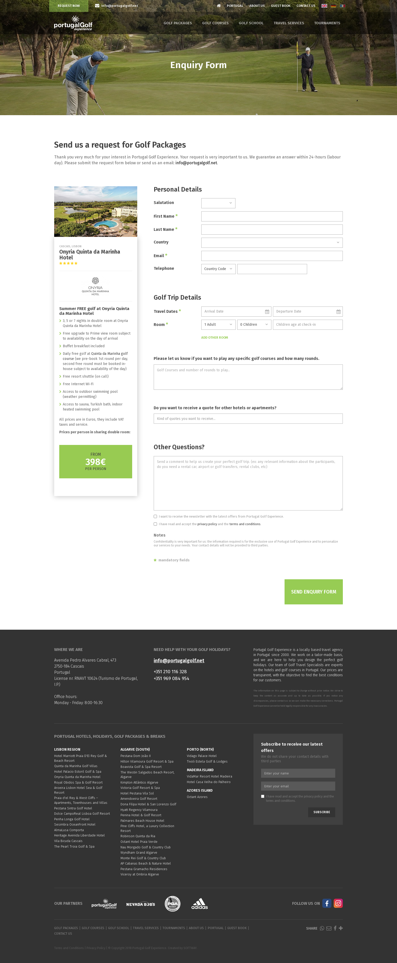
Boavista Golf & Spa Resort (141, 767)
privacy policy (207, 524)
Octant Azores (197, 797)
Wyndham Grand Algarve (139, 852)
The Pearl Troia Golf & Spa (74, 846)
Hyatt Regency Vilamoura (139, 810)
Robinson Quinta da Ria (138, 836)
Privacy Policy (96, 948)
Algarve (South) (135, 749)
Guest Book (280, 6)
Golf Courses (215, 23)
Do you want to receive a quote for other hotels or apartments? (215, 407)
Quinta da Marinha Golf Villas (75, 766)
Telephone (164, 268)
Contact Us (305, 6)
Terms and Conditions (69, 948)
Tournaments (327, 23)
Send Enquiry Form (313, 592)
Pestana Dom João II (136, 756)
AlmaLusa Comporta (69, 830)
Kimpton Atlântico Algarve (139, 782)
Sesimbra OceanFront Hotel (74, 824)
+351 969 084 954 (171, 678)
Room (161, 324)
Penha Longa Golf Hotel (72, 819)
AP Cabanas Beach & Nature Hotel (146, 863)
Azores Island (200, 790)
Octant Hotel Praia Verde (139, 842)
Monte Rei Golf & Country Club (143, 858)
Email (160, 255)
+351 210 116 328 (170, 671)
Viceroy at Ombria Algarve (140, 874)
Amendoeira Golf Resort (139, 799)
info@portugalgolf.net (196, 162)
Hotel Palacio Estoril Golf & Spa (77, 771)
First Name (166, 216)
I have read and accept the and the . (207, 524)
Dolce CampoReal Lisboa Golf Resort (82, 813)
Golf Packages (178, 23)
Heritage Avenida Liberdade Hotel (79, 835)
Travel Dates (167, 311)
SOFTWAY (190, 948)
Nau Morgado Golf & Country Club (146, 847)
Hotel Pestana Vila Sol (137, 793)
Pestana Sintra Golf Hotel (73, 808)
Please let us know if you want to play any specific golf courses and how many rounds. (236, 358)
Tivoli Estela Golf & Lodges (207, 761)
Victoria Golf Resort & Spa (140, 788)
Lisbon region (67, 749)
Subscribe (321, 812)
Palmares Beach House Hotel (142, 821)
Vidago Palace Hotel (202, 756)
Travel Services (289, 23)
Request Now (69, 6)
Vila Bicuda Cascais (68, 841)
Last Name (165, 229)
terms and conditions (245, 524)
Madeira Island (200, 770)
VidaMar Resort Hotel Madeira (209, 776)
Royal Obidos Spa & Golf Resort (78, 782)
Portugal (235, 6)
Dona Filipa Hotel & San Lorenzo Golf (148, 804)
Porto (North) (200, 749)
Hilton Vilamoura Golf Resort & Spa (147, 761)
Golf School (251, 23)
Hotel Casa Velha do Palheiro (209, 782)
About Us (257, 6)
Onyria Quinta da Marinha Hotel (77, 777)
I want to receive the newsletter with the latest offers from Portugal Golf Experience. (219, 516)
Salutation (164, 202)
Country (161, 242)
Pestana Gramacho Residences (144, 869)
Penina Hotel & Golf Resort (141, 815)
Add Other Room (214, 337)
